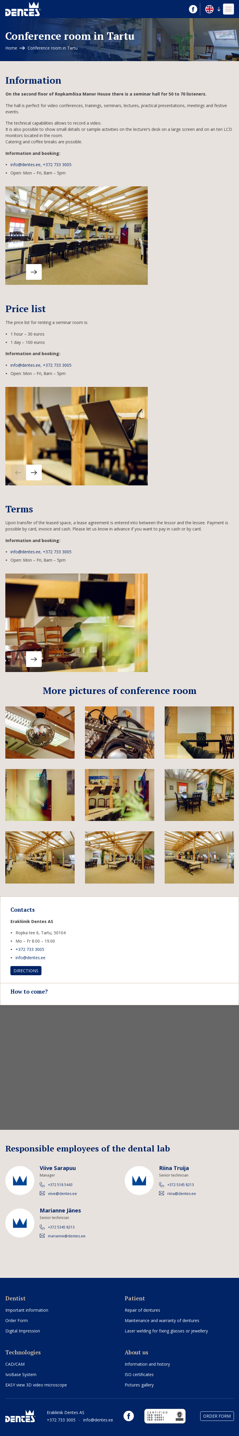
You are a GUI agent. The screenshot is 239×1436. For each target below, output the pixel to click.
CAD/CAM (15, 1364)
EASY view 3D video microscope (36, 1385)
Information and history (147, 1364)
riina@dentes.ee (181, 1198)
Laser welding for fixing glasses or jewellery (166, 1331)
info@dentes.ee (20, 164)
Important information (26, 1310)
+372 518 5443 (60, 1189)
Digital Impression (22, 1331)
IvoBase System (20, 1374)
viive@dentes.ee (62, 1198)
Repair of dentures (142, 1310)
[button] (212, 9)
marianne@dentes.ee (66, 1240)
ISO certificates (139, 1374)
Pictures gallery (139, 1385)
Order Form (16, 1320)
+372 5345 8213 (180, 1189)
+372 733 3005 (52, 164)
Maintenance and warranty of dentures (162, 1320)
